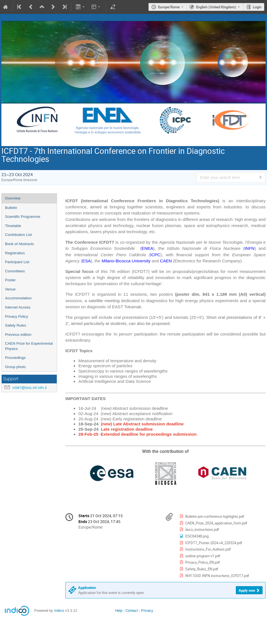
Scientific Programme (22, 216)
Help (118, 610)
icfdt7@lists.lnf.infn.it (30, 387)
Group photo (15, 367)
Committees (15, 271)
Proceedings (15, 358)
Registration (15, 253)
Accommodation (18, 298)
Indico (59, 610)
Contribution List (18, 235)
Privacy (147, 610)
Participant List (17, 262)
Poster (10, 280)
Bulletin (11, 208)
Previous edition (18, 334)
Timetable (13, 226)
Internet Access (17, 307)
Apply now (247, 590)
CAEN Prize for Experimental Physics (29, 346)
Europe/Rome (169, 6)
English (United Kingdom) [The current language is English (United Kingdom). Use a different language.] (216, 6)
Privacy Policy (16, 316)
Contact (131, 610)
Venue (10, 289)
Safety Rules (15, 325)
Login (257, 6)
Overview (13, 198)
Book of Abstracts (19, 244)
